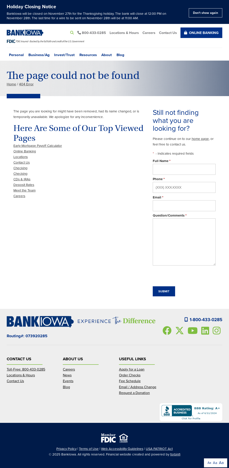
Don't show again (205, 13)
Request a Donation (134, 392)
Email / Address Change (137, 387)
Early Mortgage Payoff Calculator (37, 145)
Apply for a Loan (131, 369)
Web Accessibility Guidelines (122, 448)
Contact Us (168, 32)
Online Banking (201, 32)
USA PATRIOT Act (159, 448)
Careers (148, 32)
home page (200, 138)
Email (158, 197)
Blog (120, 54)
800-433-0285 (91, 32)
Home (11, 84)
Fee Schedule (130, 381)
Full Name (161, 160)
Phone (159, 179)
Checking (20, 168)
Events (68, 381)
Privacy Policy (66, 448)
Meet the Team (24, 190)
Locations (20, 156)
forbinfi (175, 454)
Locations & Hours (124, 32)
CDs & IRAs (21, 179)
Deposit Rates (23, 184)
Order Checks (129, 375)
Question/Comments (170, 215)
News (67, 375)
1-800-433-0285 (203, 319)
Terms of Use (89, 448)
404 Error (26, 84)
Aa (209, 462)
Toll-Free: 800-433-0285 (26, 369)
